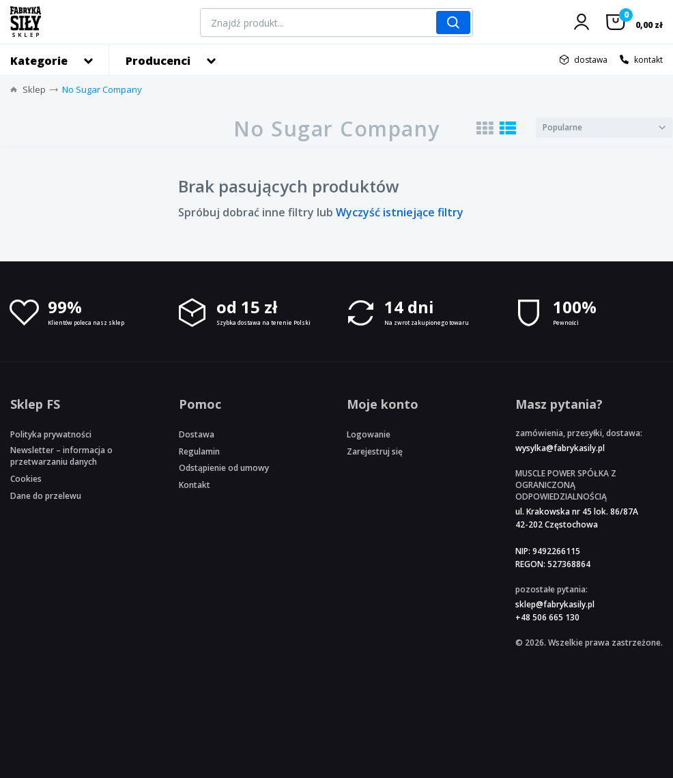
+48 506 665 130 (547, 617)
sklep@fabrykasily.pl (555, 604)
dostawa (590, 60)
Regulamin (199, 451)
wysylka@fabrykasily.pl (560, 448)
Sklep (34, 89)
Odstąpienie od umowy (224, 468)
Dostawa (196, 434)
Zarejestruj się (375, 451)
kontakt (648, 60)
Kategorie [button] (39, 61)
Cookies (26, 479)
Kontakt (194, 485)
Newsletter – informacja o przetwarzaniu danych (61, 455)
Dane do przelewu (45, 496)
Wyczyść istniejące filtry (399, 212)
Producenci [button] (158, 61)
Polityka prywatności (50, 434)
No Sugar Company (102, 89)
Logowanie (368, 434)
